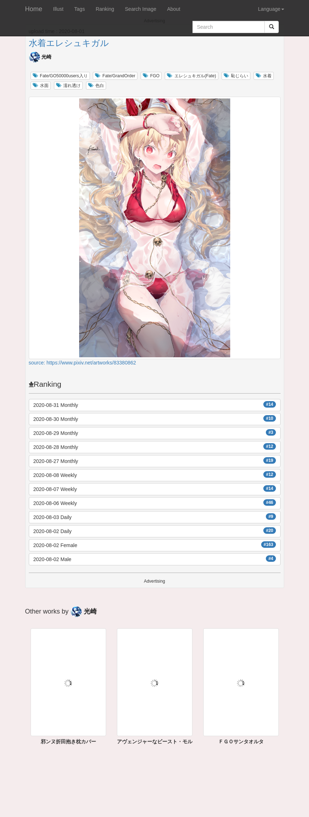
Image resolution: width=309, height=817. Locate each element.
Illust (58, 9)
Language (271, 9)
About (173, 9)
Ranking (105, 9)
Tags (79, 9)
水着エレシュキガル (69, 43)
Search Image (140, 9)
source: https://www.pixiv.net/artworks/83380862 (82, 363)
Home (33, 9)
